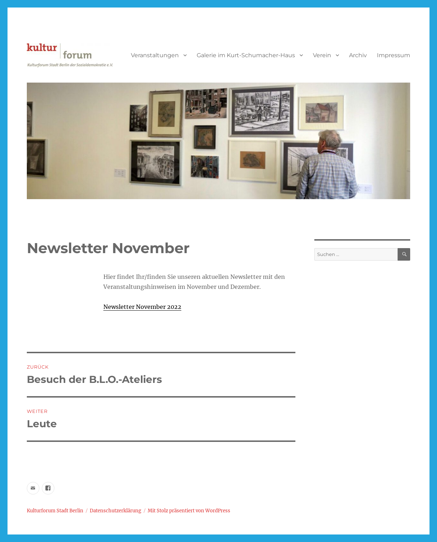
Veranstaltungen (155, 55)
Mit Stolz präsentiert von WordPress (189, 511)
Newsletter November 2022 (142, 306)
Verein (322, 55)
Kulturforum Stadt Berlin (55, 511)
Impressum (393, 55)
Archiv (358, 55)
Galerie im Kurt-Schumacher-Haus (246, 55)
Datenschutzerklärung (115, 511)
